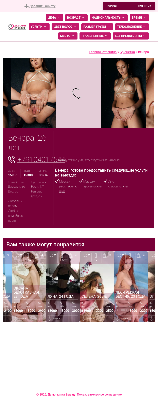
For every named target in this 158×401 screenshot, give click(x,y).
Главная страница (103, 52)
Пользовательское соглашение (99, 394)
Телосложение (132, 26)
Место (67, 36)
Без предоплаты (131, 36)
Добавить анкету (39, 6)
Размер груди (97, 26)
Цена (54, 17)
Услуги (39, 26)
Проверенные (95, 36)
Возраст (76, 17)
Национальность (109, 17)
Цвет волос (65, 26)
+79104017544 (41, 159)
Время (139, 17)
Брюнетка (127, 52)
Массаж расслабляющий (68, 186)
